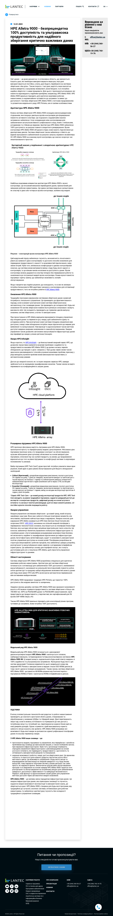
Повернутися (13, 14)
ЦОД (27, 903)
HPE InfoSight (30, 342)
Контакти (50, 891)
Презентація (51, 884)
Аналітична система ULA (34, 896)
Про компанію (52, 880)
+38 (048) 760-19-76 (94, 884)
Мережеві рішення (32, 901)
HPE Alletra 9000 (52, 290)
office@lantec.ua (97, 37)
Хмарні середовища (33, 891)
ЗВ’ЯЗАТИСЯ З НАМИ (56, 870)
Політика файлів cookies (101, 914)
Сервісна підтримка (33, 884)
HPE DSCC (29, 523)
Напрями (33, 6)
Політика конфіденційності (85, 914)
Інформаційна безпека (34, 898)
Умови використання (70, 914)
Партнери (59, 6)
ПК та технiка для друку (34, 886)
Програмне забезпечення (35, 889)
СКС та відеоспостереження (36, 893)
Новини (47, 6)
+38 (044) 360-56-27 (74, 884)
